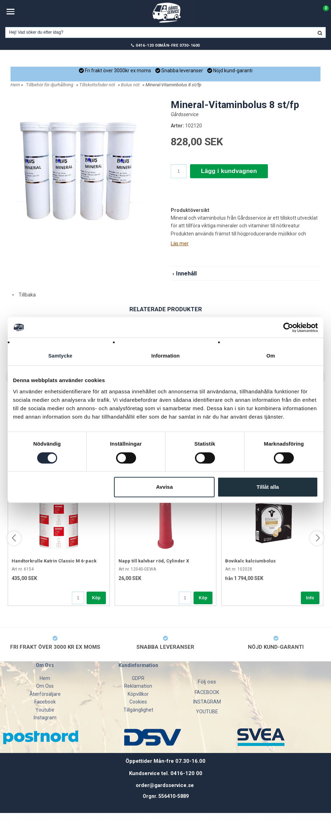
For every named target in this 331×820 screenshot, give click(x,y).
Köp (96, 597)
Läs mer (180, 243)
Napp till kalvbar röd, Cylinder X (154, 561)
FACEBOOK (207, 692)
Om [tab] (270, 356)
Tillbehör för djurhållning (49, 84)
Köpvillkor (138, 694)
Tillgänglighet (138, 710)
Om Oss (45, 686)
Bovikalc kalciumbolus (250, 561)
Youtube (44, 710)
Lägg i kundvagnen (229, 171)
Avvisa (164, 487)
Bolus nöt (130, 84)
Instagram (45, 717)
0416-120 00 (148, 45)
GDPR (138, 678)
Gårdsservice (184, 114)
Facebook (45, 702)
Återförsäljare (45, 694)
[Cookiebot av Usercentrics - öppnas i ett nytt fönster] (287, 327)
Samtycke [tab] (60, 356)
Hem (15, 84)
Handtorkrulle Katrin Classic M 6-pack (54, 561)
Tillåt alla (267, 487)
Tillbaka (23, 295)
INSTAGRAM (207, 702)
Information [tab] (165, 356)
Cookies (138, 702)
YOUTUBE (207, 711)
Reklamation (138, 686)
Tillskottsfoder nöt (97, 84)
